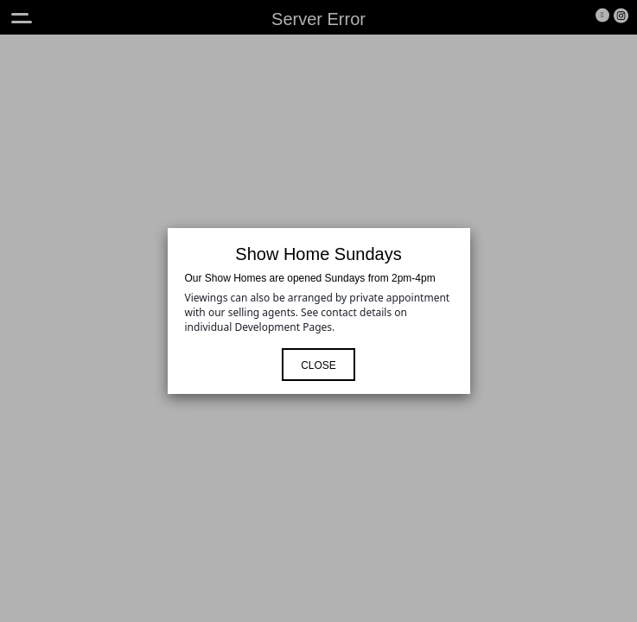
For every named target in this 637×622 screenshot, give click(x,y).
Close (318, 365)
